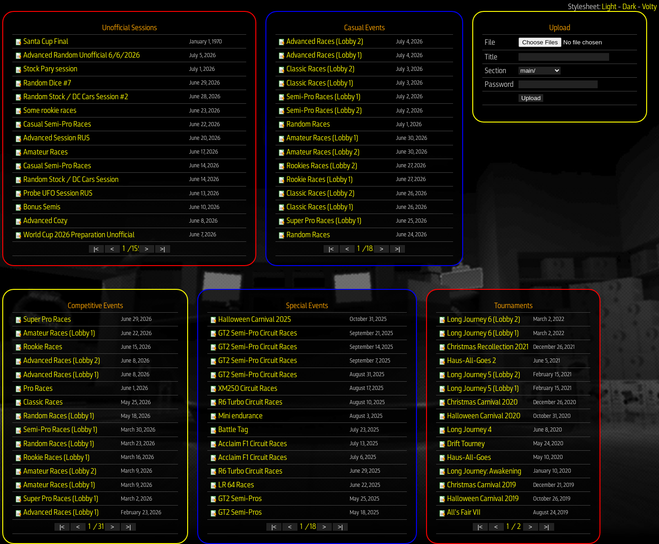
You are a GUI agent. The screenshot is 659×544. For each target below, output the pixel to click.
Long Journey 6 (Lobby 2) (479, 319)
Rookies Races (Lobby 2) (317, 165)
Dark (629, 6)
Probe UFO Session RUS (53, 193)
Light (609, 6)
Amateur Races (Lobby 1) (318, 137)
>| (162, 248)
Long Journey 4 (465, 429)
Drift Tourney (461, 443)
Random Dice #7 (43, 83)
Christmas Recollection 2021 (483, 346)
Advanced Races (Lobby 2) (320, 41)
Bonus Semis (37, 207)
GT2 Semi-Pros (236, 498)
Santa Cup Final (41, 41)
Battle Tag (229, 429)
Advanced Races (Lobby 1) (320, 55)
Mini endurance (236, 415)
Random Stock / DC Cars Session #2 (71, 96)
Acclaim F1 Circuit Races (248, 443)
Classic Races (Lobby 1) (315, 83)
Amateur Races (41, 152)
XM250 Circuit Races (243, 388)
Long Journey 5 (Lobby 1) (478, 388)
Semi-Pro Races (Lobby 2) (320, 110)
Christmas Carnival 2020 (478, 402)
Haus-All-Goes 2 (467, 360)
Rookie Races (38, 346)
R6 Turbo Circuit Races (246, 402)
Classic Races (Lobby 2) (316, 68)
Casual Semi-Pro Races (53, 124)
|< (95, 248)
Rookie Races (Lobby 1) (315, 179)
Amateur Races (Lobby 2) (319, 152)
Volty (649, 6)
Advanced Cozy (41, 220)
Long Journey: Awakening (479, 471)
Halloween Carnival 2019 (478, 498)
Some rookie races (45, 110)
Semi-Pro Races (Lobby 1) (319, 96)
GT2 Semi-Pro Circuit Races (253, 333)
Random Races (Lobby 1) (54, 415)
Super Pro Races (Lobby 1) (320, 220)
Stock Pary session (46, 68)
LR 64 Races (232, 484)
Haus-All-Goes (464, 457)
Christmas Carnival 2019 (477, 484)
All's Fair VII (459, 512)
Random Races (304, 124)
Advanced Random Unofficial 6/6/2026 (77, 55)
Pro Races (34, 388)
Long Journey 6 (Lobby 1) (478, 333)
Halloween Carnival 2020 (479, 415)
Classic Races (39, 402)
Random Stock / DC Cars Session (67, 179)
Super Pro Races (43, 319)
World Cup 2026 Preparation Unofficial (75, 234)
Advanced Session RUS (52, 137)
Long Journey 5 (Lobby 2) (479, 374)
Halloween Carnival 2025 (250, 319)
